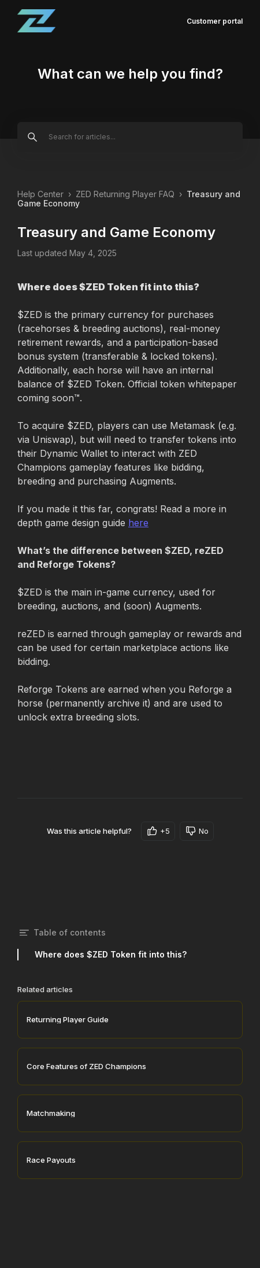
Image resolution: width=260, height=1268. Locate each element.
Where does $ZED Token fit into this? (111, 954)
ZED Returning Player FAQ (125, 194)
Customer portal (215, 21)
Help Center (40, 194)
